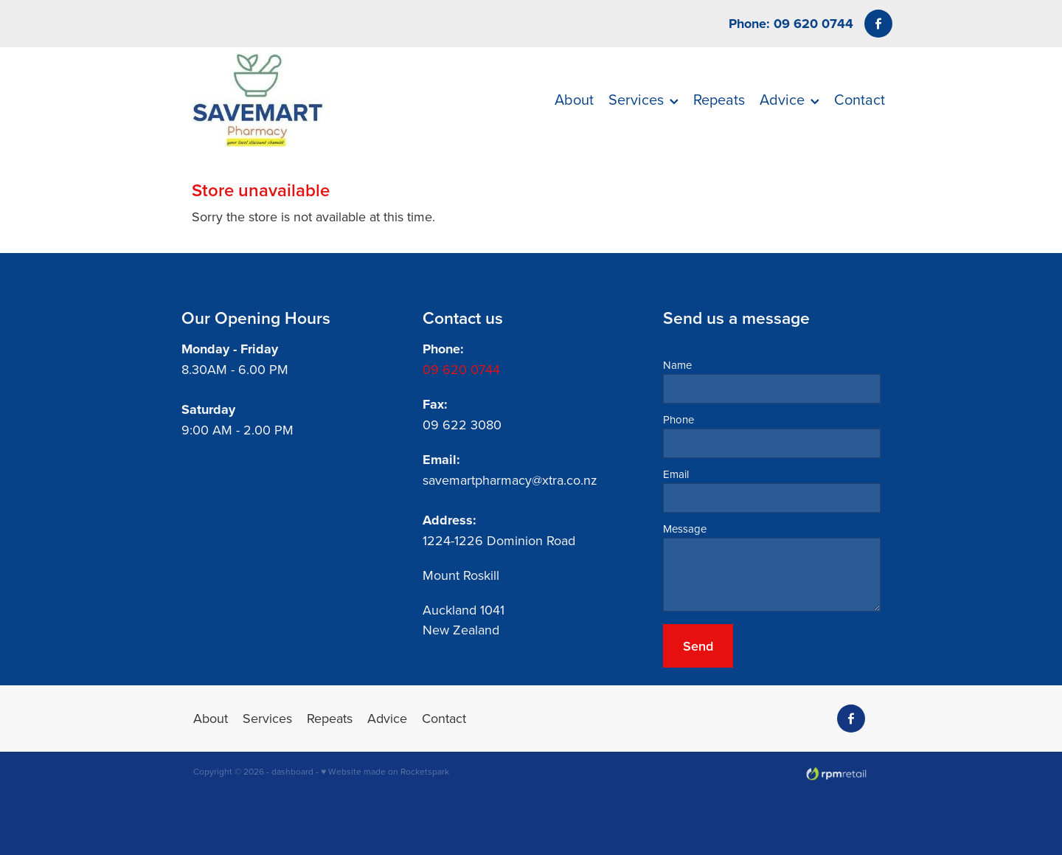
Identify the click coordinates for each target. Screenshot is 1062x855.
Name (677, 364)
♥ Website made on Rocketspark (385, 771)
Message (685, 528)
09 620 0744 (461, 369)
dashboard (292, 771)
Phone (678, 419)
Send (698, 646)
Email (676, 474)
